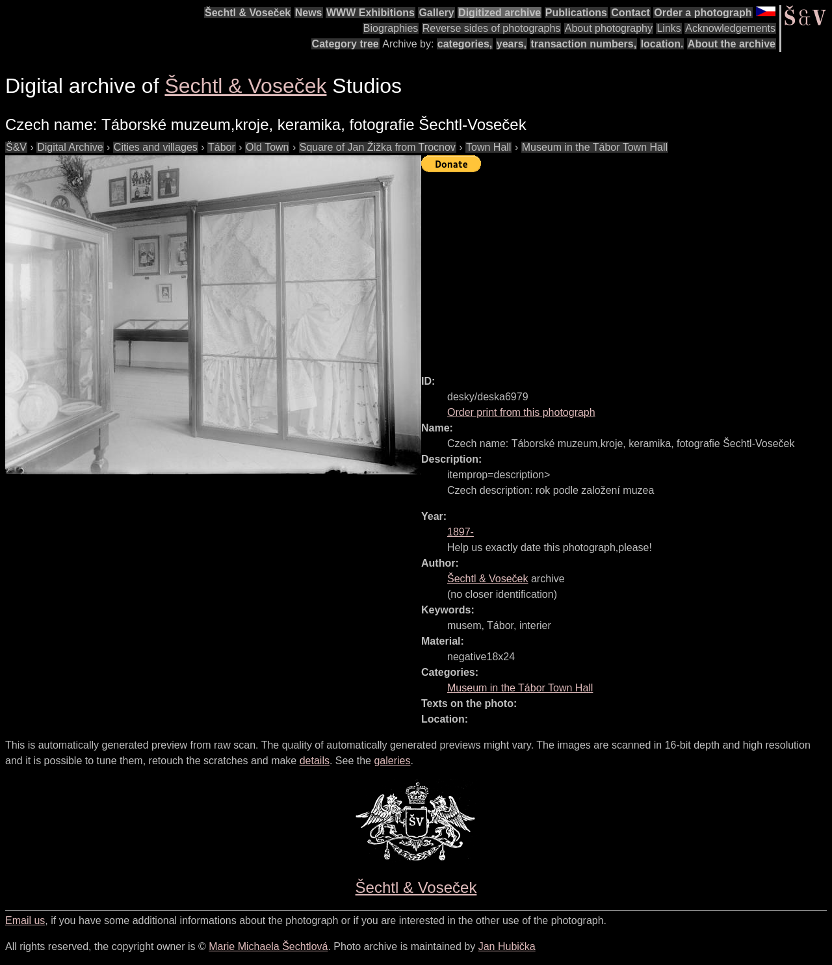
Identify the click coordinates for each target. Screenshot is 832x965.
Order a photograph (702, 12)
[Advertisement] (626, 268)
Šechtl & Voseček (248, 12)
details (315, 760)
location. (662, 43)
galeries (392, 760)
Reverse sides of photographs (491, 28)
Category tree (345, 43)
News (308, 12)
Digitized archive (499, 12)
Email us (25, 920)
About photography (609, 28)
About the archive (731, 43)
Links (668, 28)
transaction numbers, (583, 43)
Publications (576, 12)
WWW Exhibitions (370, 12)
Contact (630, 12)
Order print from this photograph (521, 412)
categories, (464, 43)
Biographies (391, 28)
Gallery (436, 12)
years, (511, 43)
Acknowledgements (730, 28)
